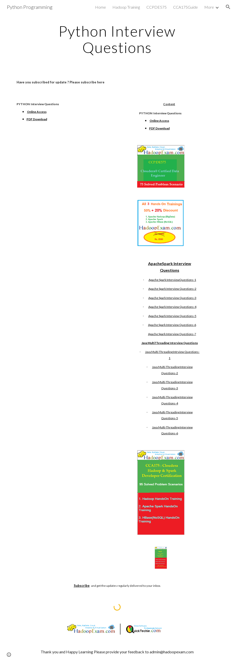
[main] (117, 39)
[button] (228, 7)
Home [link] (100, 7)
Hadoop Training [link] (126, 7)
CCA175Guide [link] (185, 7)
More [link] (209, 7)
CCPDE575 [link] (156, 7)
